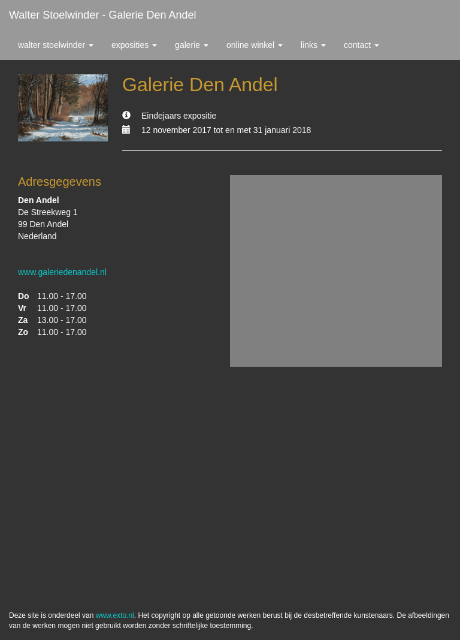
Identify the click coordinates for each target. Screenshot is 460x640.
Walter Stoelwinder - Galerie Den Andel (102, 15)
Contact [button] (361, 45)
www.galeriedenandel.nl (62, 272)
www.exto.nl (115, 615)
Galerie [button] (191, 45)
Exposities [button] (134, 45)
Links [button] (313, 45)
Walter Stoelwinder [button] (55, 45)
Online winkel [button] (254, 45)
